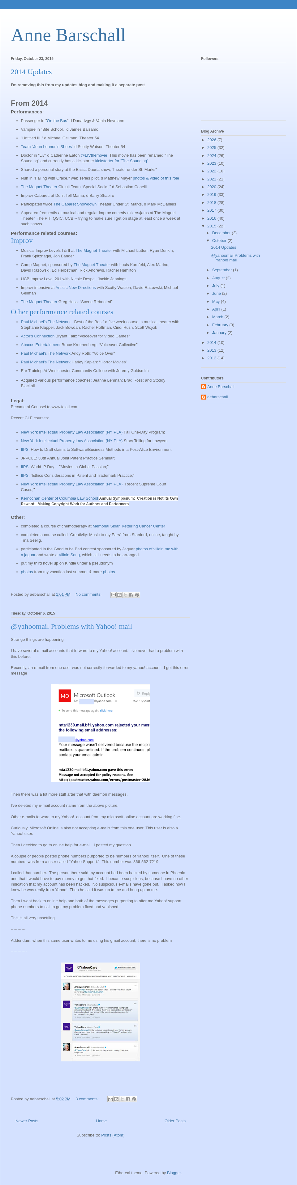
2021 (212, 179)
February (221, 325)
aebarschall (217, 397)
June (217, 293)
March (218, 317)
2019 (212, 194)
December (222, 233)
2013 (212, 350)
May (216, 301)
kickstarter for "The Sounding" (121, 161)
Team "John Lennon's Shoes (46, 146)
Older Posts (175, 1121)
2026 (212, 140)
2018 (212, 202)
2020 (212, 186)
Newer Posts (26, 1121)
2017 (212, 210)
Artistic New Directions (76, 287)
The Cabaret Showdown (75, 204)
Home (101, 1121)
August (219, 278)
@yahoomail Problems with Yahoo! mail (71, 626)
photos (27, 571)
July (216, 285)
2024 (212, 155)
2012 (212, 358)
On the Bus (57, 120)
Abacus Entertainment (41, 344)
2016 (212, 218)
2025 (212, 147)
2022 (212, 171)
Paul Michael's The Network (46, 322)
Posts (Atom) (112, 1135)
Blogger (174, 1172)
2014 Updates (31, 72)
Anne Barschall (68, 35)
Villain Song (69, 554)
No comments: (88, 594)
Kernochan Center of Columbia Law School (59, 498)
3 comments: (87, 1099)
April (217, 309)
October (220, 240)
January (220, 332)
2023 (212, 163)
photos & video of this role (156, 178)
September (222, 270)
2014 (212, 342)
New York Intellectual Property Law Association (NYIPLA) (72, 440)
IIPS (25, 449)
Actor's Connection (38, 336)
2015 (212, 226)
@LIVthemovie (94, 155)
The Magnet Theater (39, 186)
